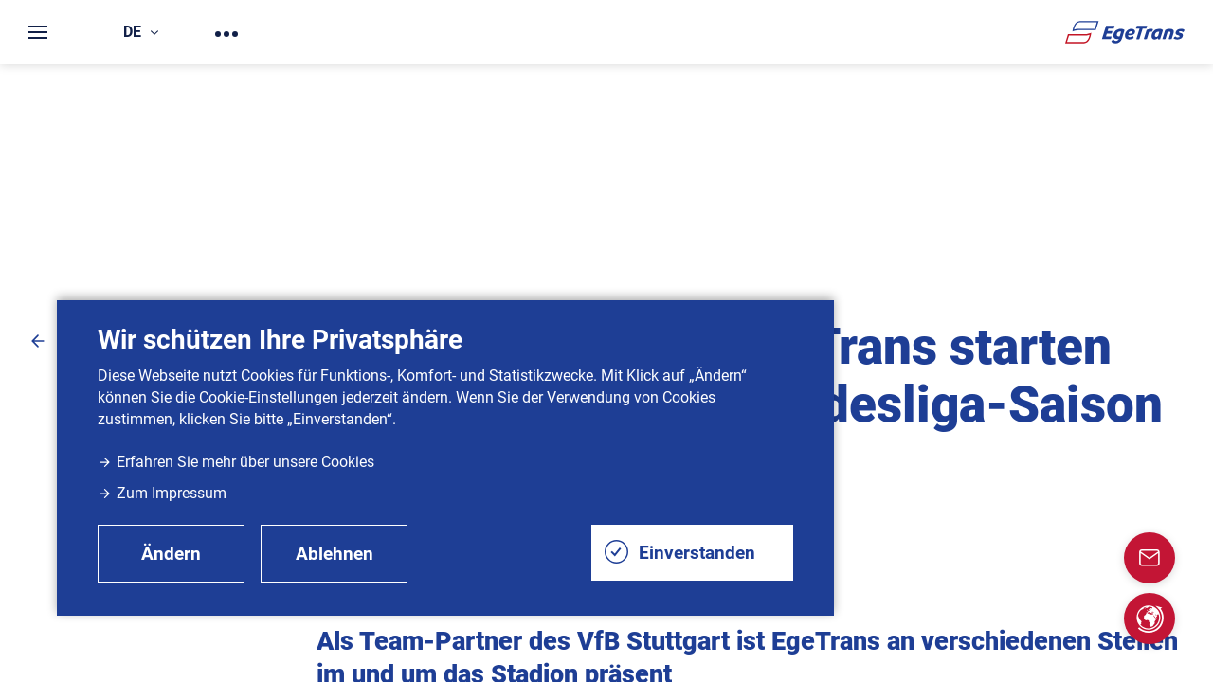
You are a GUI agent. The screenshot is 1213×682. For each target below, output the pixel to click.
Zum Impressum (162, 493)
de (140, 32)
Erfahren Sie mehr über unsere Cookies (236, 462)
